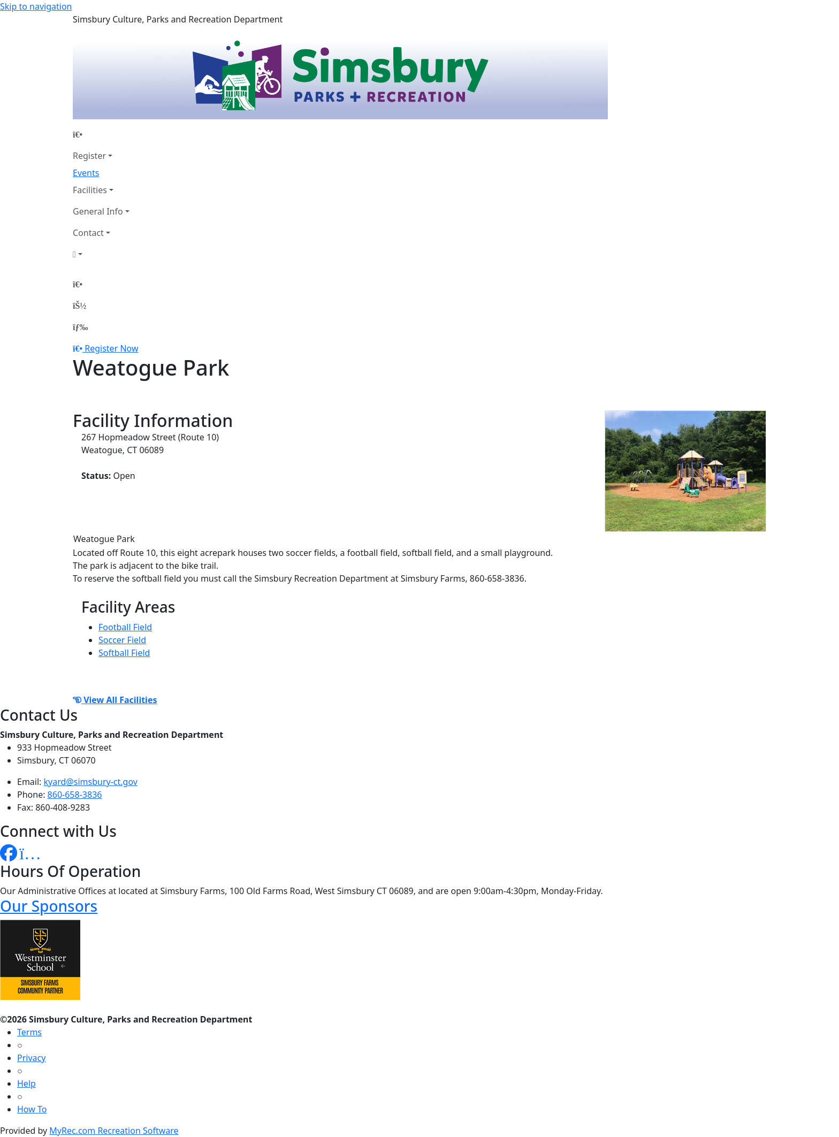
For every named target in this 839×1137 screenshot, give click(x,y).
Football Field (125, 627)
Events (86, 173)
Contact (88, 233)
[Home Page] (101, 134)
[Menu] (80, 327)
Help (26, 1083)
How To (32, 1109)
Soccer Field (122, 640)
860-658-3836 (75, 794)
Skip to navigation (36, 6)
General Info (98, 211)
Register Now (111, 348)
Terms (29, 1032)
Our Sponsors (48, 906)
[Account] (101, 254)
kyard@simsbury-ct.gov (91, 782)
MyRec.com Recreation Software (113, 1130)
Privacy (31, 1058)
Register (89, 156)
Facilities (90, 190)
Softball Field (124, 653)
